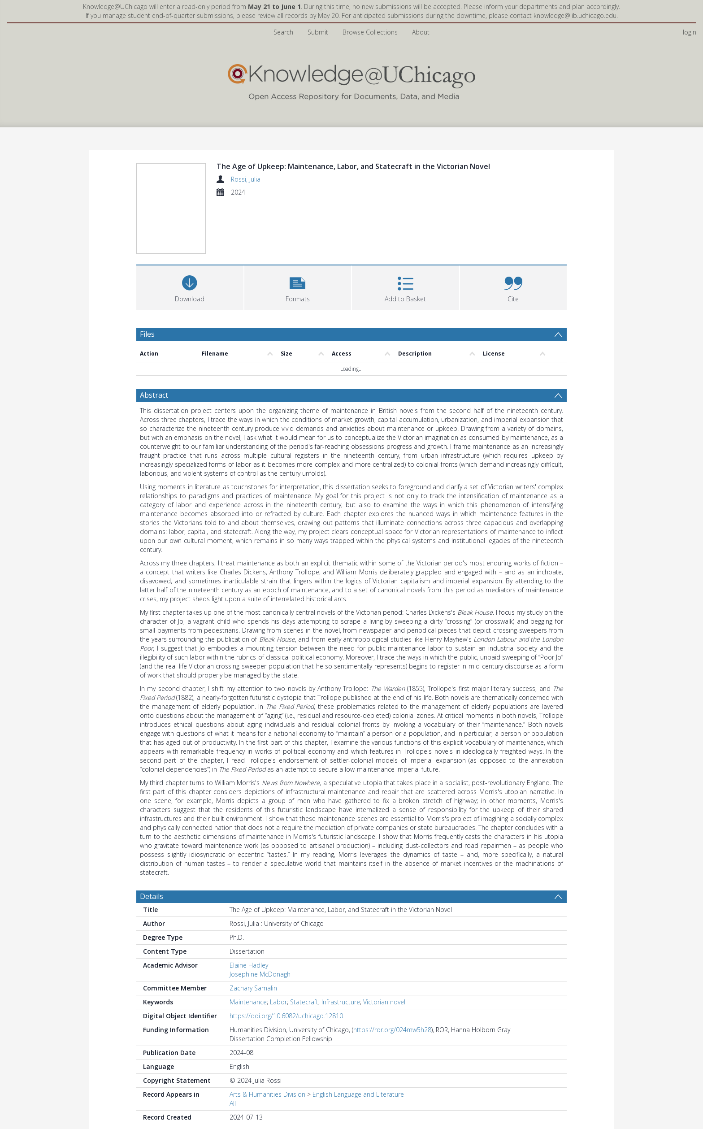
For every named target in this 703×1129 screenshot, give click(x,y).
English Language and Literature (358, 1094)
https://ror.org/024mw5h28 (392, 1029)
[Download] (189, 286)
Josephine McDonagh (260, 974)
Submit (318, 32)
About (421, 32)
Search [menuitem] (283, 32)
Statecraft (304, 1002)
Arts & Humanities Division (267, 1094)
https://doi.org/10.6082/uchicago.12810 (286, 1016)
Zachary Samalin (253, 988)
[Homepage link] (351, 80)
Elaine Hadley (249, 965)
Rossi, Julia (245, 179)
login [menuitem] (689, 32)
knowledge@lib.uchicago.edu (575, 15)
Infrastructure (340, 1002)
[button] (298, 286)
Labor (278, 1002)
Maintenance (248, 1002)
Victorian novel (384, 1002)
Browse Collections (370, 32)
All (233, 1103)
